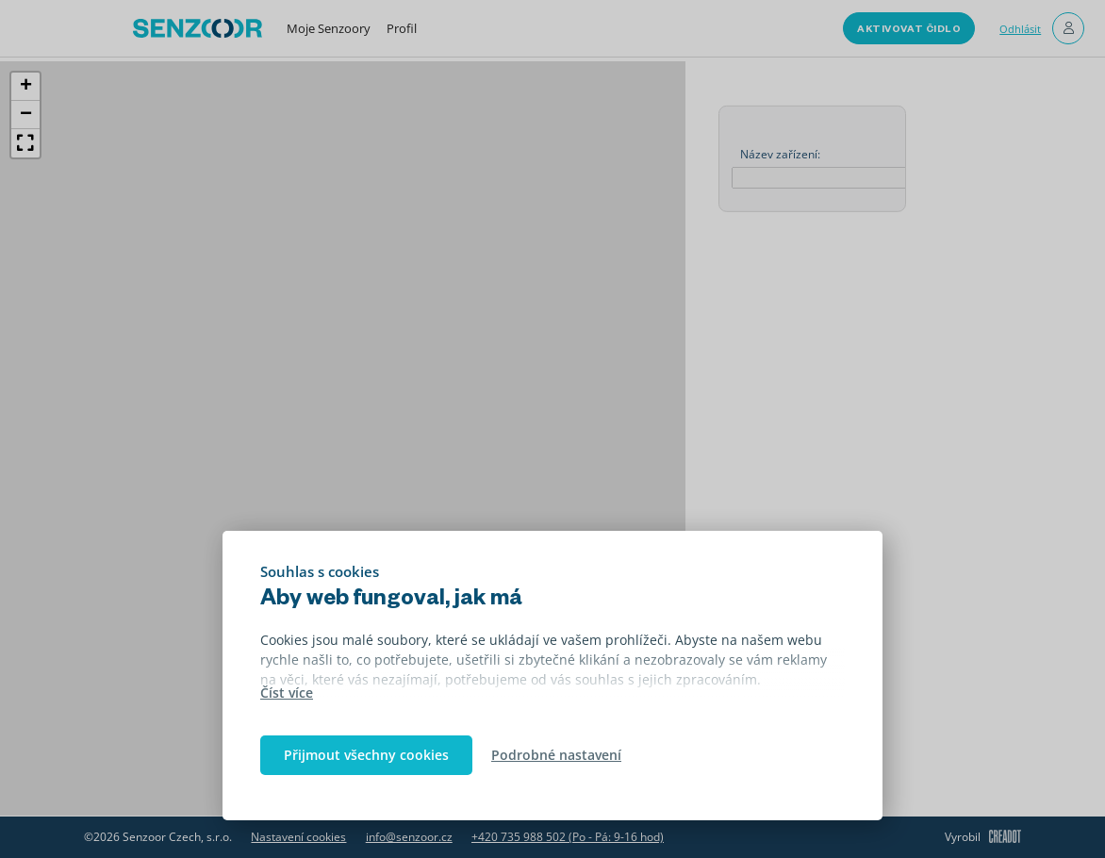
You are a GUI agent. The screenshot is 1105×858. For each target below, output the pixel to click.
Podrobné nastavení (556, 755)
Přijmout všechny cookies (366, 755)
